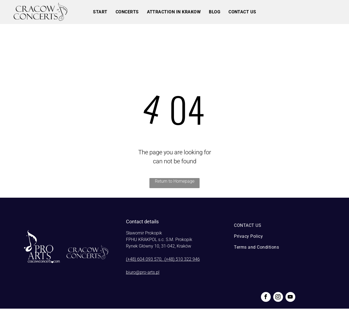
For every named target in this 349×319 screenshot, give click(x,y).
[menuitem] (100, 12)
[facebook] (266, 297)
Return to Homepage (174, 181)
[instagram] (278, 297)
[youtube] (290, 297)
